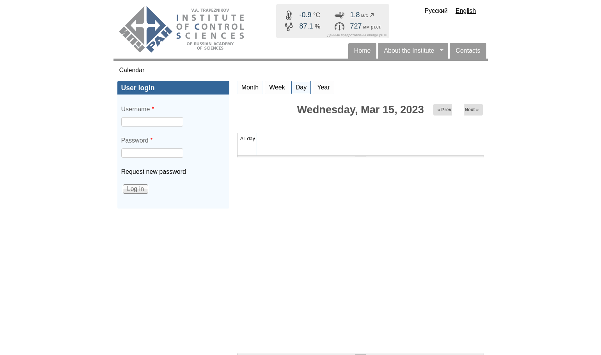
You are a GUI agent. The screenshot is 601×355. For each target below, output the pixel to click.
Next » (471, 109)
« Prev (444, 109)
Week (277, 87)
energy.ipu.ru (377, 35)
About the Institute (410, 53)
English (466, 10)
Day (303, 86)
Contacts (468, 50)
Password (137, 140)
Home (362, 50)
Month (250, 87)
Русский (436, 10)
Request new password (153, 171)
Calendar (132, 70)
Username (137, 109)
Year (323, 87)
